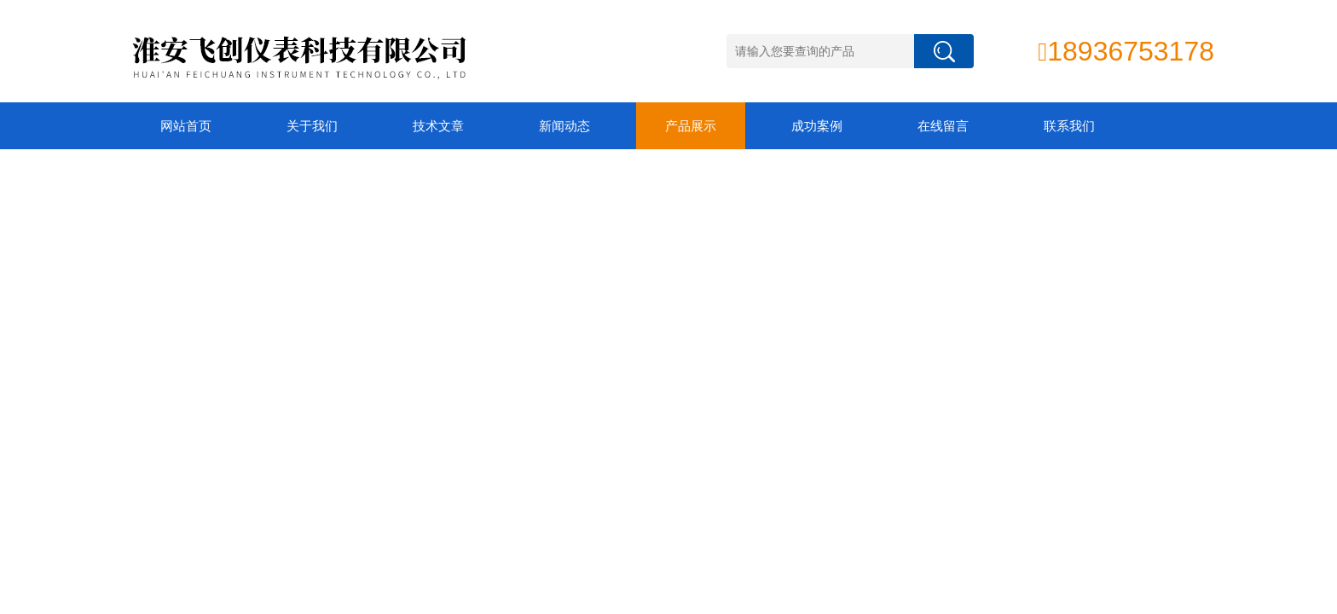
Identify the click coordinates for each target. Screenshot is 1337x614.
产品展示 (690, 126)
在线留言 (943, 126)
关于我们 (312, 126)
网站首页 (185, 126)
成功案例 (816, 126)
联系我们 (1069, 126)
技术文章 (438, 126)
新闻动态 (564, 126)
